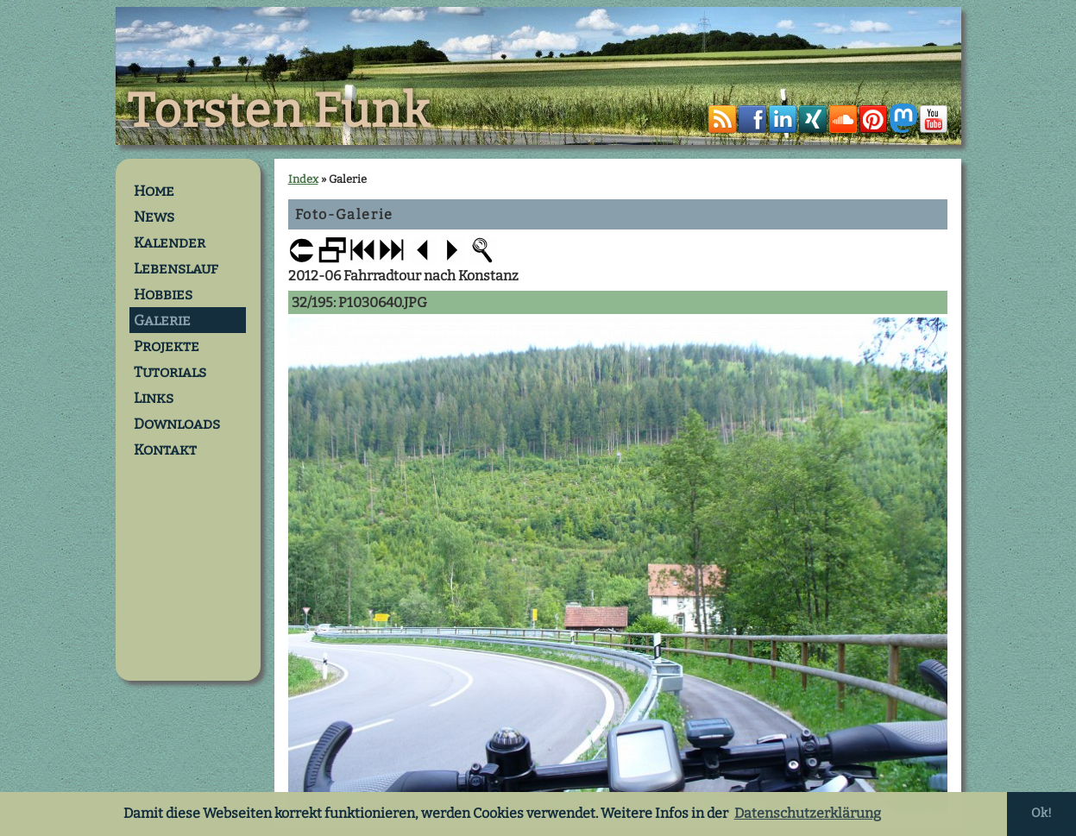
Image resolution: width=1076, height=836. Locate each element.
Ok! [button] (1041, 813)
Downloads (177, 423)
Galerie (162, 320)
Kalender (169, 242)
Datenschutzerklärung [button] (807, 813)
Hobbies (163, 294)
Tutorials (170, 371)
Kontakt (165, 449)
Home (154, 190)
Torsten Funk (279, 111)
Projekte (166, 346)
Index (303, 179)
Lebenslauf (176, 268)
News (154, 216)
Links (153, 397)
